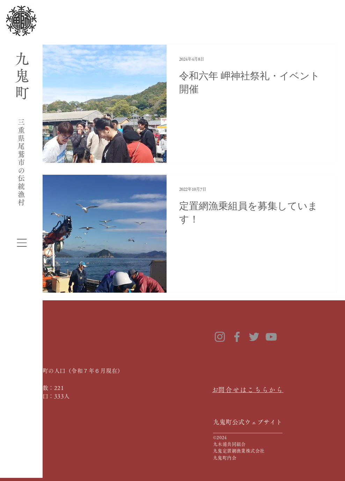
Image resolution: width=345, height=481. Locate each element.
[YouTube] (271, 337)
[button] (22, 243)
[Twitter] (254, 337)
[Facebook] (237, 337)
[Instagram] (220, 337)
